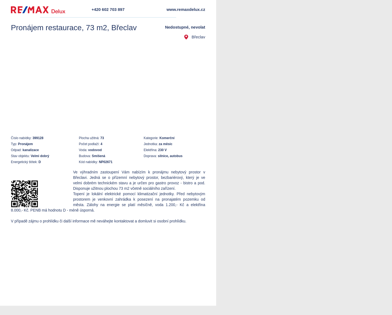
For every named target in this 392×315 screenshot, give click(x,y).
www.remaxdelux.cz (186, 9)
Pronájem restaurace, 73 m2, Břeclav (74, 27)
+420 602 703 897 (107, 9)
